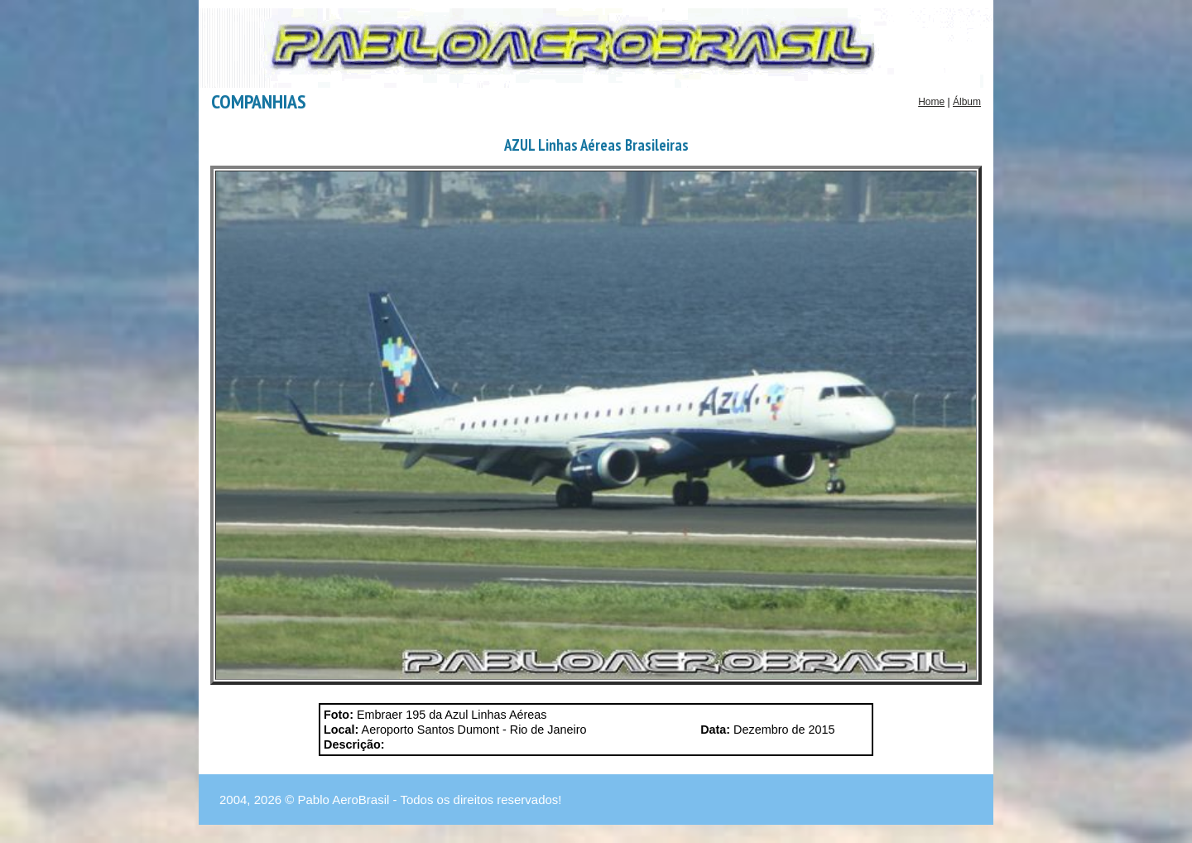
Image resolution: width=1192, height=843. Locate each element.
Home (931, 102)
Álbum (967, 102)
